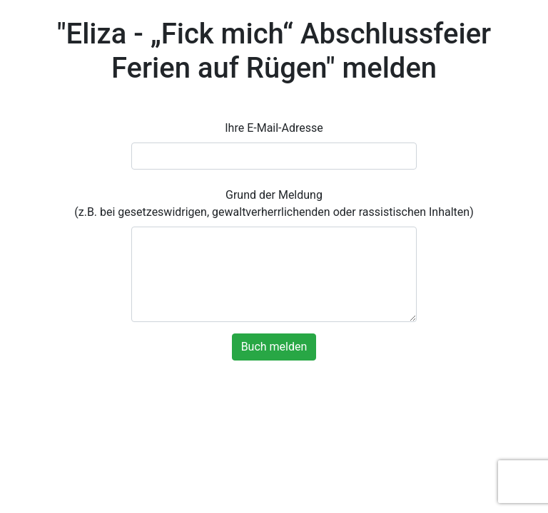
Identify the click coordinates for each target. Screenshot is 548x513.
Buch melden (274, 346)
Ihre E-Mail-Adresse (274, 128)
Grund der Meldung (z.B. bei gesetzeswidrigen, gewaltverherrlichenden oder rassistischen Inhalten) (273, 203)
